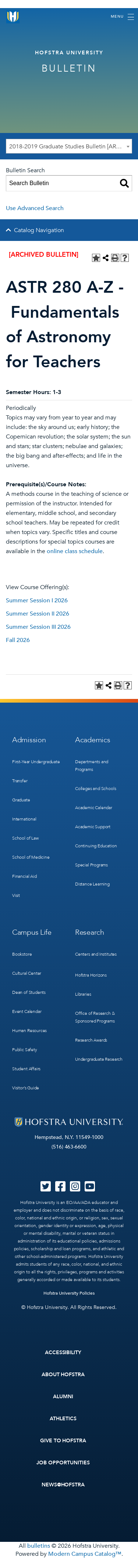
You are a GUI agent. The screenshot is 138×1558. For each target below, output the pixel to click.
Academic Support (92, 827)
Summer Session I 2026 (37, 600)
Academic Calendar (93, 808)
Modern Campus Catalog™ (84, 1554)
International (24, 819)
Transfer (20, 781)
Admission (29, 740)
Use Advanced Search (35, 208)
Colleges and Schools (95, 788)
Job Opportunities (63, 1462)
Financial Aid (24, 876)
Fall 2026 (18, 640)
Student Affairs (26, 1069)
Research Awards (91, 1040)
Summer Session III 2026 (38, 627)
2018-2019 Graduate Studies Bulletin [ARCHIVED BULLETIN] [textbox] (70, 147)
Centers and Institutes (96, 954)
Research (89, 932)
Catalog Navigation (39, 230)
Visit (16, 895)
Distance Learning (92, 884)
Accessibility (63, 1352)
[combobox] (69, 146)
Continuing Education (96, 846)
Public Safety (24, 1050)
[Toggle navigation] (122, 17)
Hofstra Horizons (91, 975)
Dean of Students (29, 992)
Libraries (83, 994)
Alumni (63, 1396)
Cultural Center (26, 973)
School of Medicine (31, 857)
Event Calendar (26, 1011)
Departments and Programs (91, 765)
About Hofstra (63, 1374)
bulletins (38, 1546)
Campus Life (32, 932)
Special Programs (91, 865)
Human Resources (29, 1031)
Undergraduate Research (99, 1059)
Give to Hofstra (63, 1440)
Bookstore (22, 954)
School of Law (25, 838)
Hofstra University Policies (69, 1293)
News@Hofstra (63, 1484)
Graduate (21, 800)
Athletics (63, 1418)
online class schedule (75, 551)
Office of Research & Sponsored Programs (95, 1017)
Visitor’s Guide (25, 1088)
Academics (92, 740)
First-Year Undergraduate (36, 762)
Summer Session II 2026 (37, 614)
